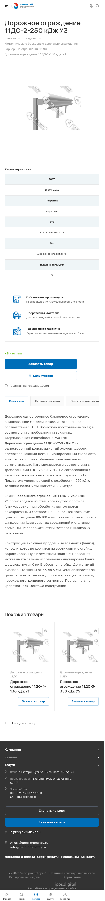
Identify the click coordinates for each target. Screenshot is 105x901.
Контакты (88, 857)
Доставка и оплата (20, 857)
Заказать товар (40, 364)
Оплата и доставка (84, 401)
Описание (16, 401)
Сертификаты (48, 857)
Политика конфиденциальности (72, 873)
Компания (13, 749)
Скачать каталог (52, 810)
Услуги (10, 765)
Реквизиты (70, 857)
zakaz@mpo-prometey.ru (29, 843)
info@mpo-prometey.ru (28, 847)
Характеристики (47, 401)
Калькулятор (43, 376)
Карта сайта (72, 877)
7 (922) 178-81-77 (24, 832)
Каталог (11, 757)
